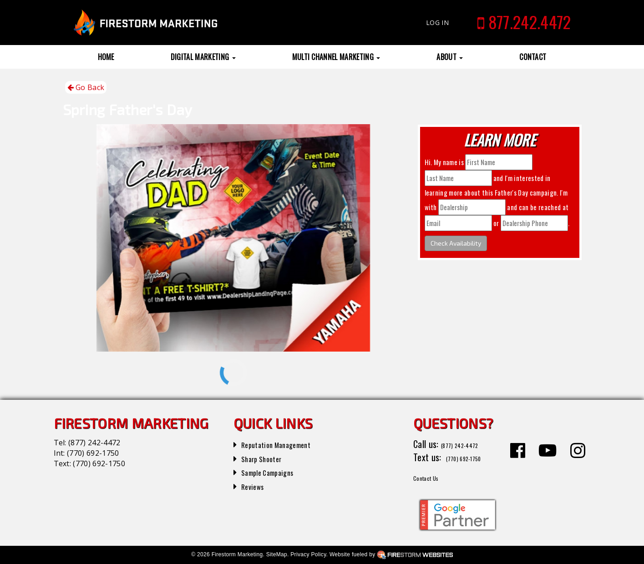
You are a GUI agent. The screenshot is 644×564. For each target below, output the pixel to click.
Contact (532, 56)
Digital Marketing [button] (203, 56)
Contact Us (433, 476)
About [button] (449, 56)
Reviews (255, 486)
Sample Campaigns (274, 471)
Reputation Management (285, 444)
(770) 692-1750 (93, 453)
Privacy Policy (308, 554)
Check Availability (456, 243)
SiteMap (276, 554)
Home (106, 56)
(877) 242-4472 (94, 443)
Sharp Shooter (267, 458)
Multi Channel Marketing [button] (336, 56)
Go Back (86, 87)
